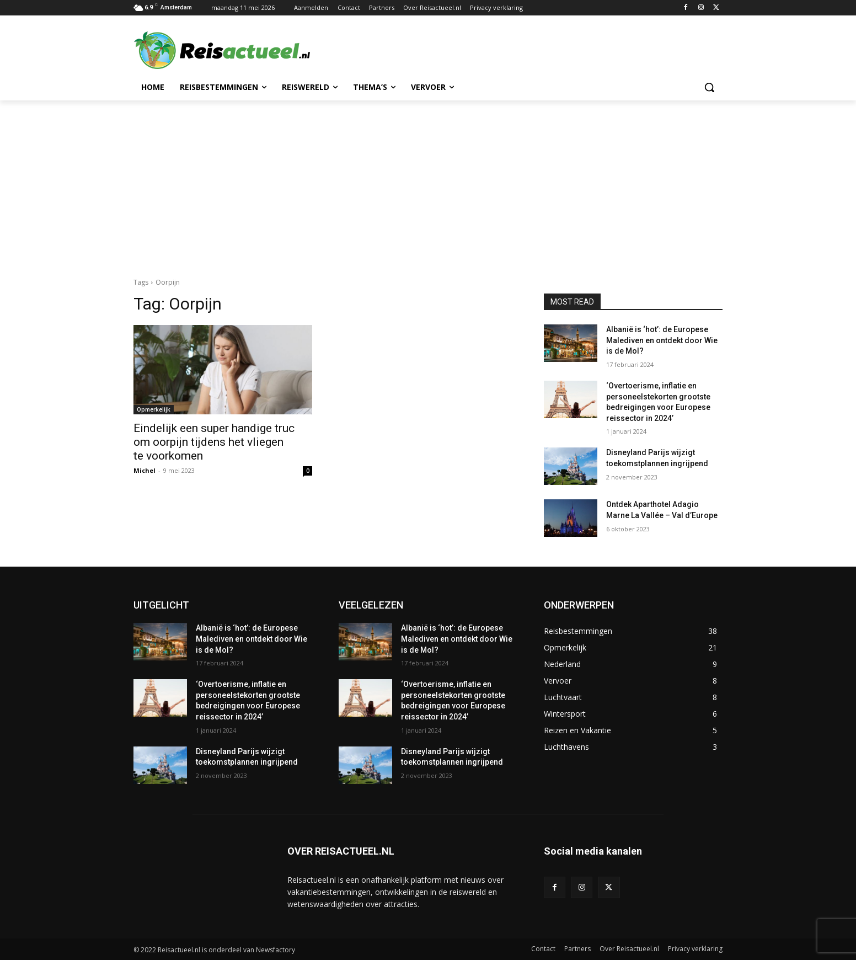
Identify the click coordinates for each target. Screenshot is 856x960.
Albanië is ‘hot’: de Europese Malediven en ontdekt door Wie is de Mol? (662, 340)
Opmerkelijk (153, 409)
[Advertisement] (428, 183)
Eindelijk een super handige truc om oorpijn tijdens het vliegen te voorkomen (214, 442)
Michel (144, 470)
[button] (709, 87)
